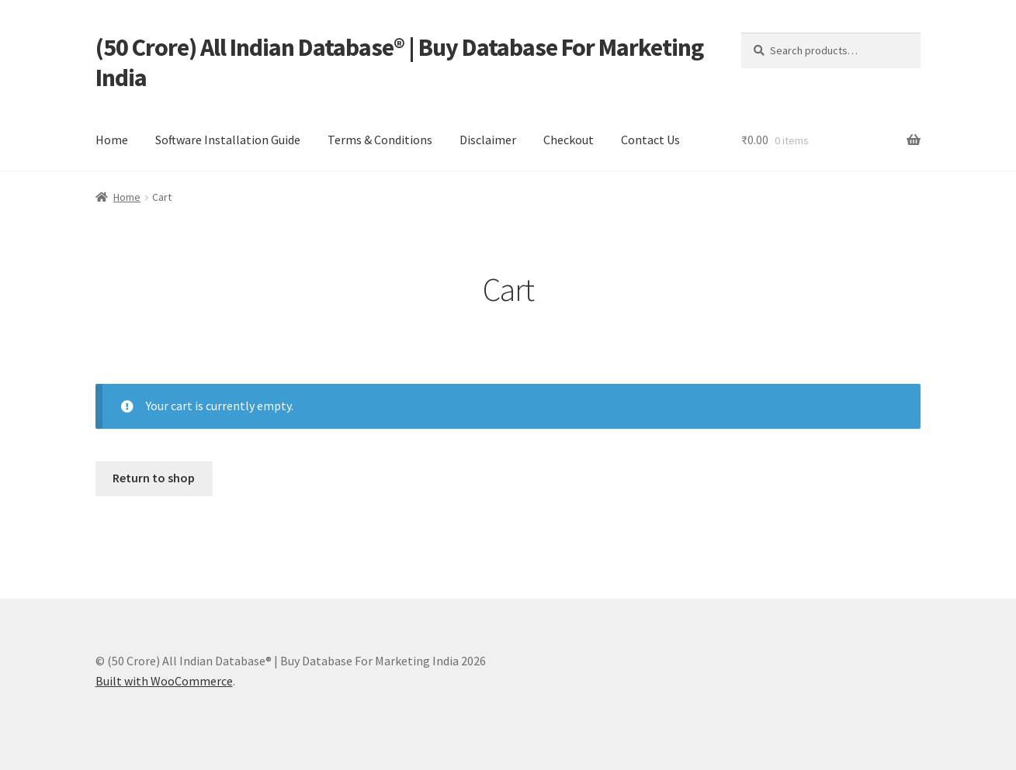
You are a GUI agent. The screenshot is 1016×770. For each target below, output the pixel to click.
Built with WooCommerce (164, 681)
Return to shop (154, 477)
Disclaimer (487, 139)
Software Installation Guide (227, 139)
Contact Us (650, 139)
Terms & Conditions (380, 139)
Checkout (568, 139)
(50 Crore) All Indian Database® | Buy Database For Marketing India (399, 62)
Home (111, 139)
